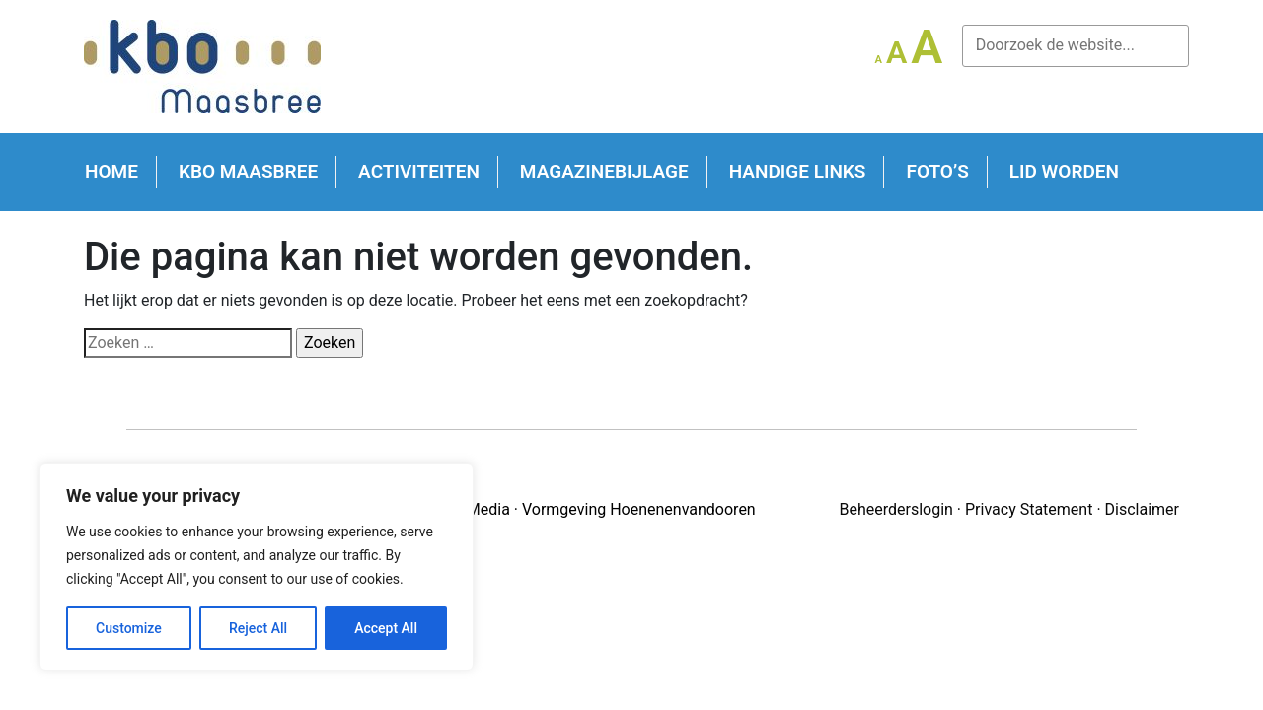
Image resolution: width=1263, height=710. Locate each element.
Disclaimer (1142, 509)
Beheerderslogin (895, 509)
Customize (129, 628)
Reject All (258, 628)
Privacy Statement (1028, 509)
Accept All (385, 628)
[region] (256, 567)
